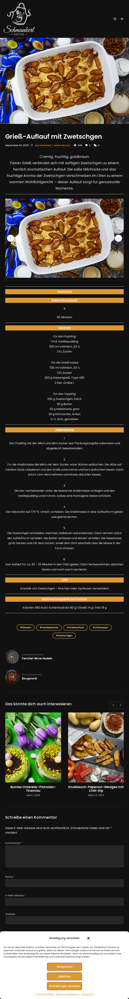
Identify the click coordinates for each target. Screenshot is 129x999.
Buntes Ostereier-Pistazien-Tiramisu (33, 789)
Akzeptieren (64, 967)
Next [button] (118, 238)
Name (10, 877)
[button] (88, 938)
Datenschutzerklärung (67, 994)
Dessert (26, 627)
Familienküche (50, 627)
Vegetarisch (62, 145)
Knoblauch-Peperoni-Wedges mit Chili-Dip (96, 789)
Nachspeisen (43, 145)
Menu (121, 19)
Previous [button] (10, 238)
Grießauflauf (76, 627)
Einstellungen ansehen (64, 986)
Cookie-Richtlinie (45, 994)
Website (10, 914)
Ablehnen (64, 976)
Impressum (87, 994)
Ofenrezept (101, 627)
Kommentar (13, 843)
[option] (33, 754)
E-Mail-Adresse (15, 895)
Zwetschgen (65, 635)
